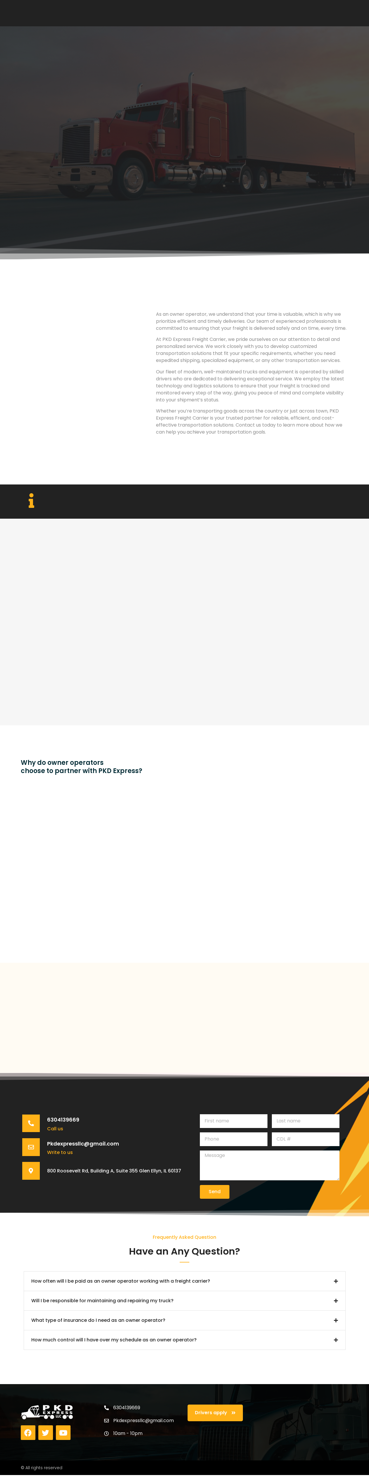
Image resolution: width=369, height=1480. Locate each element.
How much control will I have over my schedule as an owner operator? (114, 1344)
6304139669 (66, 1125)
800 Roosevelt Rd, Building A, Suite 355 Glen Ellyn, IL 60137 (110, 1182)
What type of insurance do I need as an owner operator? (98, 1325)
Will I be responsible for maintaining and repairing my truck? (102, 1305)
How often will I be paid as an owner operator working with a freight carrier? (120, 1285)
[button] (184, 1286)
